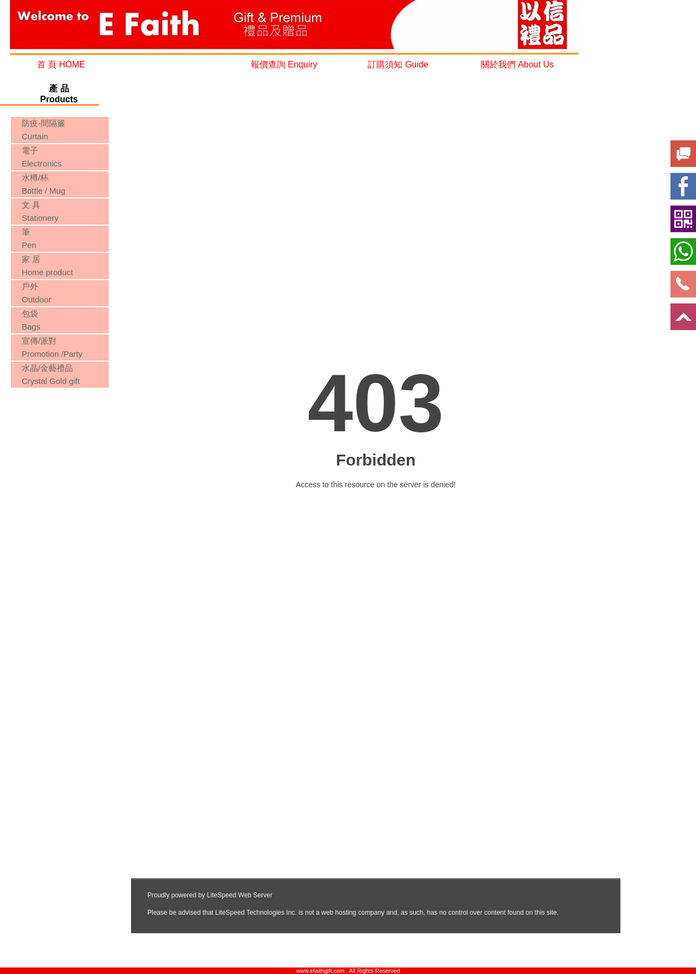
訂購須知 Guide (398, 64)
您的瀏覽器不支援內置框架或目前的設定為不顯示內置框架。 (59, 431)
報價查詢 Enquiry (284, 64)
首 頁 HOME (61, 64)
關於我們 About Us (517, 64)
